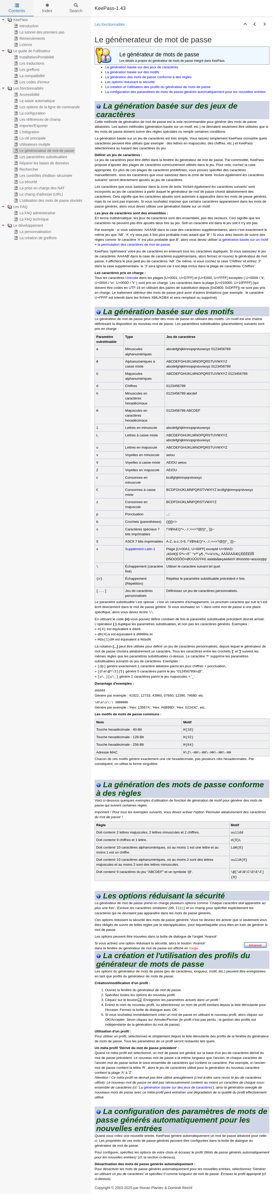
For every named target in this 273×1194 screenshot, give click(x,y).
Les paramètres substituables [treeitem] (40, 157)
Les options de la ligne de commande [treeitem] (46, 107)
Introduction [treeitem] (25, 26)
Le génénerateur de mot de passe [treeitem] (43, 151)
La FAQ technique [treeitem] (31, 219)
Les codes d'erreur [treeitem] (31, 82)
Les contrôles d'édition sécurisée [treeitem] (42, 175)
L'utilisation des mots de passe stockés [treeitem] (47, 200)
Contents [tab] (17, 8)
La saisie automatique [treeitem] (34, 101)
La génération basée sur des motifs (132, 72)
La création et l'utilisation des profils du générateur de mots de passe (158, 87)
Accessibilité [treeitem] (26, 94)
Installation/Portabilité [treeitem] (33, 57)
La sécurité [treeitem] (25, 182)
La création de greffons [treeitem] (35, 238)
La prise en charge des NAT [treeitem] (38, 188)
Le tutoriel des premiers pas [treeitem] (38, 32)
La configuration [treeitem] (29, 113)
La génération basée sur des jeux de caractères (141, 67)
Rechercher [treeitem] (25, 169)
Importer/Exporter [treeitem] (30, 126)
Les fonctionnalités (110, 24)
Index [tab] (47, 8)
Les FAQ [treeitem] (16, 207)
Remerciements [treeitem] (29, 38)
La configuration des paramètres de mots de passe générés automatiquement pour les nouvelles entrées (185, 92)
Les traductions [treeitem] (28, 63)
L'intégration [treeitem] (26, 132)
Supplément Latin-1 (140, 549)
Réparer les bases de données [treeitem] (41, 163)
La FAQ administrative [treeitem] (34, 213)
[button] (245, 24)
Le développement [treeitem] (24, 225)
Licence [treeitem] (22, 45)
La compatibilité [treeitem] (29, 76)
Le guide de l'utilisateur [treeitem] (28, 51)
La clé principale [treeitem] (29, 138)
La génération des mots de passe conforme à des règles (148, 77)
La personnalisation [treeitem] (32, 232)
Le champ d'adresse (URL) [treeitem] (38, 194)
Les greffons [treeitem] (26, 69)
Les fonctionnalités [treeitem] (24, 88)
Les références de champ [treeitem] (37, 119)
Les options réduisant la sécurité (130, 82)
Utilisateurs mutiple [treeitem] (31, 144)
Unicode (132, 278)
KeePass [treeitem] (17, 20)
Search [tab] (76, 8)
